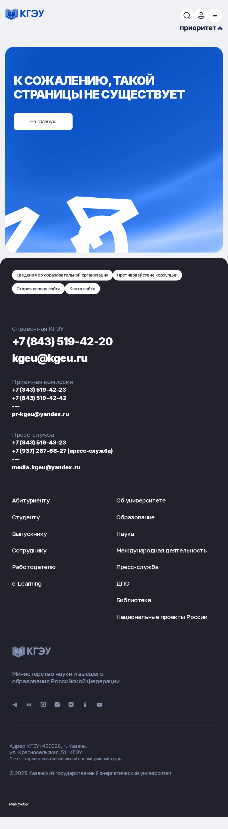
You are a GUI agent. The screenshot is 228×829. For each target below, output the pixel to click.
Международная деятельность (161, 558)
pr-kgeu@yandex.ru (46, 422)
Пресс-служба (137, 575)
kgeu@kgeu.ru (60, 365)
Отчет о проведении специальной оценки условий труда (78, 770)
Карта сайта (94, 296)
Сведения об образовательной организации (71, 279)
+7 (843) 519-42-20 (76, 349)
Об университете (141, 508)
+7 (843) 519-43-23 (45, 450)
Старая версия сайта (42, 296)
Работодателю (33, 575)
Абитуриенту (31, 508)
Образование (135, 525)
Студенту (26, 525)
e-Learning (27, 592)
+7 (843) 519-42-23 (45, 397)
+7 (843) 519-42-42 (45, 406)
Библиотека (133, 608)
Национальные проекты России (161, 625)
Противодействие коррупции (173, 279)
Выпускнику (29, 542)
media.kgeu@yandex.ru (53, 475)
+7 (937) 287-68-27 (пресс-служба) (75, 458)
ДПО (123, 592)
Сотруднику (29, 558)
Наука (125, 542)
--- (17, 414)
